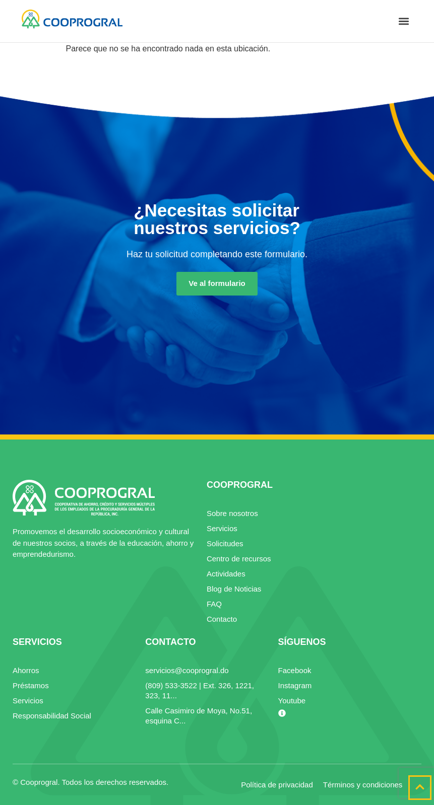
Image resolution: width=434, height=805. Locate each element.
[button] (404, 21)
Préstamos (31, 685)
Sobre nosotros (232, 513)
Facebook (295, 670)
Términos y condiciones (363, 784)
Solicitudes (225, 543)
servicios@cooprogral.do (186, 670)
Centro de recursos (239, 558)
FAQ (214, 604)
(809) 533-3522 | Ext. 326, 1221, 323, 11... (199, 690)
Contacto (222, 619)
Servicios (222, 528)
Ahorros (26, 670)
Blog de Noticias (234, 588)
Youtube (292, 700)
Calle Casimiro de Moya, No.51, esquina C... (198, 715)
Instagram (295, 685)
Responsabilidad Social (52, 715)
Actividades (226, 573)
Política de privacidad (277, 784)
